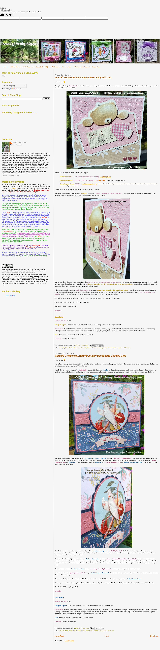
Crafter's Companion (75, 348)
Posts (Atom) (69, 640)
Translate (16, 89)
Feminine (95, 630)
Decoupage (89, 630)
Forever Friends (112, 348)
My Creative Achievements (61, 67)
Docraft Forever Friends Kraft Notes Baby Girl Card (83, 77)
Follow (4, 76)
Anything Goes (105, 177)
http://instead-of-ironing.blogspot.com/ (15, 276)
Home (5, 67)
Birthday (71, 630)
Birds (66, 630)
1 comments (84, 345)
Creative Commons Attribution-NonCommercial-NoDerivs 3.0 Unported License (24, 272)
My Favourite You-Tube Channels (86, 67)
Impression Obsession (124, 348)
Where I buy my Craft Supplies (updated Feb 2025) (29, 67)
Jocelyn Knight (7, 271)
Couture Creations (79, 630)
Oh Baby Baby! (100, 180)
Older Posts (154, 636)
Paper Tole (111, 630)
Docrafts (83, 348)
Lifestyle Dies (103, 630)
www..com (11, 295)
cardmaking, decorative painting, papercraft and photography (22, 269)
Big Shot (65, 348)
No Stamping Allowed (89, 184)
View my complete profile (10, 175)
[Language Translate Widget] (14, 86)
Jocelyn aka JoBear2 (20, 142)
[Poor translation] (9, 15)
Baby (60, 348)
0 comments (85, 628)
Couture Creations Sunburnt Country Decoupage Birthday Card (90, 355)
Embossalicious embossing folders (97, 348)
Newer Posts (59, 636)
